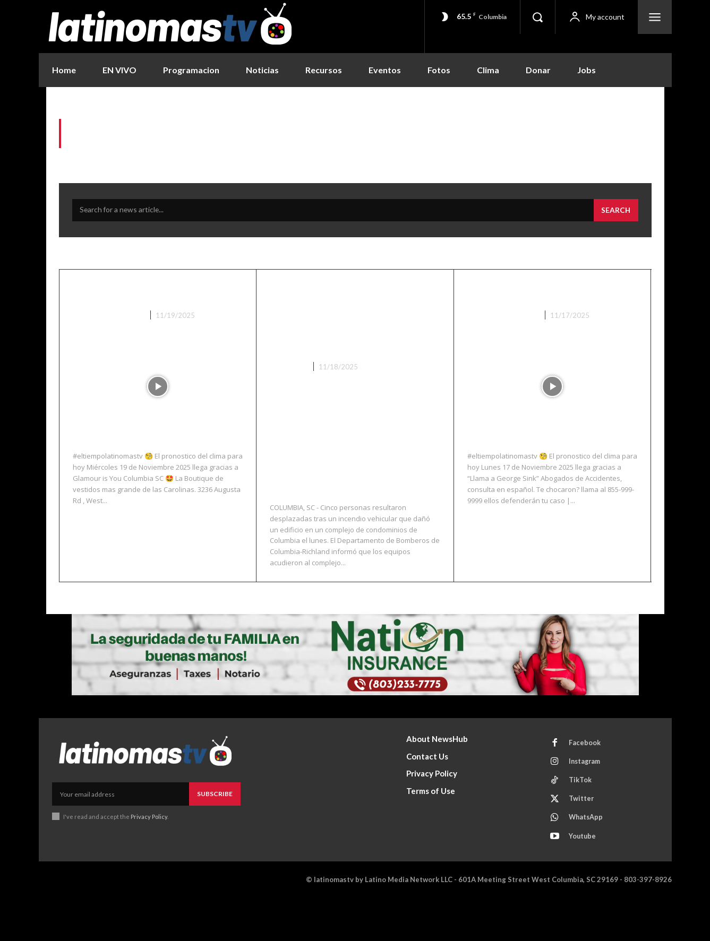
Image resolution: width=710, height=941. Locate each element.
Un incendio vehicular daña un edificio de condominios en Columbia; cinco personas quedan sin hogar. (343, 337)
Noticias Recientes (109, 318)
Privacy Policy (149, 853)
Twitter (582, 839)
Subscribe (215, 831)
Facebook (586, 780)
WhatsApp (587, 859)
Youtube (584, 879)
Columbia (288, 403)
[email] (120, 831)
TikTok (581, 820)
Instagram (587, 800)
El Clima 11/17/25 (527, 294)
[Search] (615, 213)
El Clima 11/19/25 (133, 294)
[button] (537, 17)
